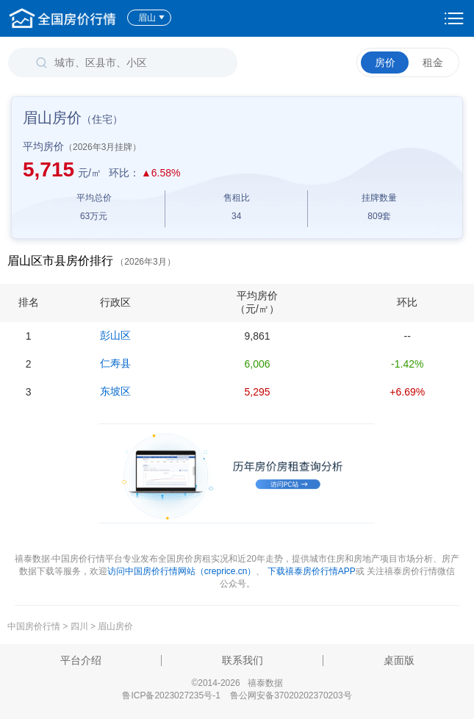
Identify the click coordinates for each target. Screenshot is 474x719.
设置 (454, 18)
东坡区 (115, 391)
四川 (79, 626)
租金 (433, 62)
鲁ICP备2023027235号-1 (171, 695)
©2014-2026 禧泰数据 (236, 683)
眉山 (151, 17)
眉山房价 (115, 626)
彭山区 (115, 335)
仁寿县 (115, 363)
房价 (385, 62)
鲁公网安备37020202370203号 (290, 695)
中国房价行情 (34, 626)
